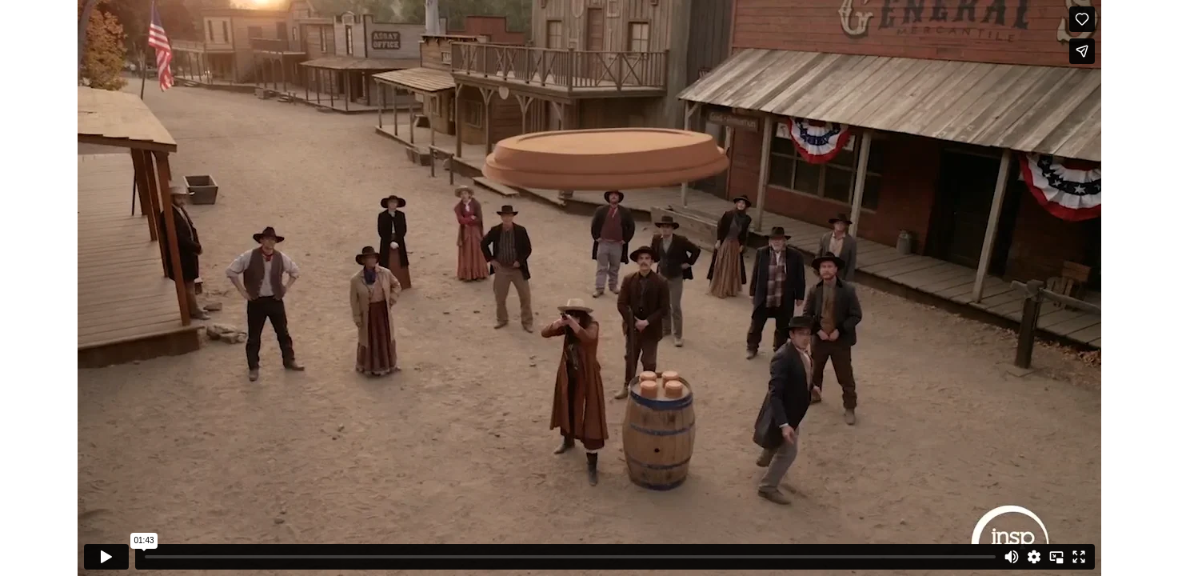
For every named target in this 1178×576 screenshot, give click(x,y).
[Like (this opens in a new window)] (1082, 19)
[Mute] (1011, 556)
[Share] (1082, 51)
